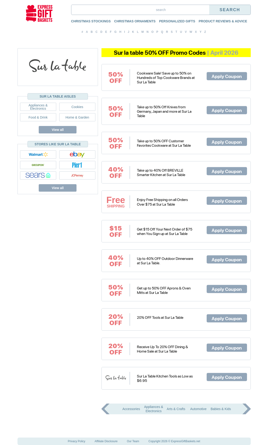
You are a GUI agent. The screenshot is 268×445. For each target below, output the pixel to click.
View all (58, 130)
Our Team (133, 441)
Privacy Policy (76, 441)
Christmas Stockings (91, 21)
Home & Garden (77, 117)
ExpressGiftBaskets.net (185, 441)
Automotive (198, 409)
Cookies (77, 107)
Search (229, 9)
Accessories (131, 409)
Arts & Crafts (176, 409)
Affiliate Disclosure (106, 441)
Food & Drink (38, 117)
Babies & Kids (221, 409)
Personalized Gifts (177, 21)
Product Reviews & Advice (223, 21)
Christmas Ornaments (135, 21)
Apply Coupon (227, 76)
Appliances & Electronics (38, 107)
